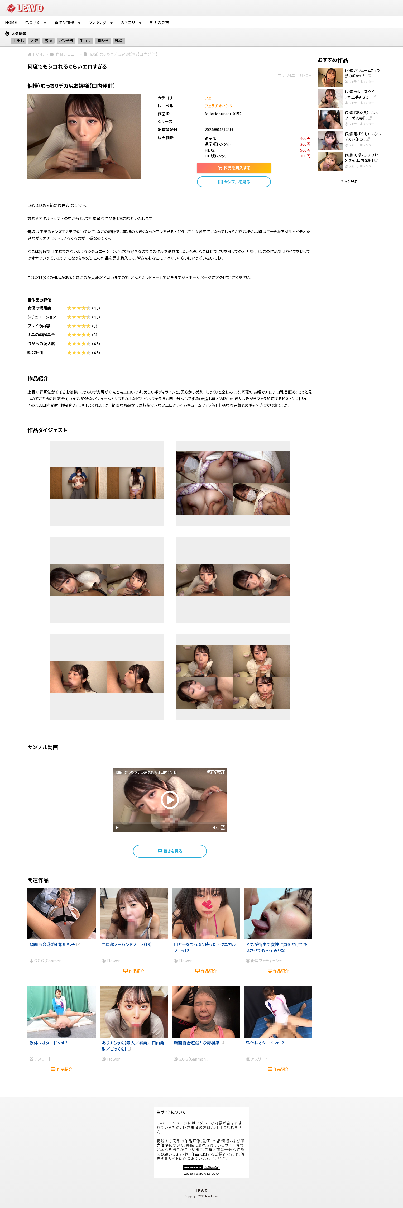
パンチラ (66, 40)
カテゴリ (128, 22)
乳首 (119, 40)
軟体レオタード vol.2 (265, 1042)
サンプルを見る (234, 181)
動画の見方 (159, 22)
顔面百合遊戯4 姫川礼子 (55, 944)
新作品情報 (64, 22)
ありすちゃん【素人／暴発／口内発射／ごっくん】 (133, 1045)
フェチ (210, 98)
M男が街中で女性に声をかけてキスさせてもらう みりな (276, 947)
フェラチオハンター (221, 105)
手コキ (85, 40)
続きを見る (169, 851)
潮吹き (103, 40)
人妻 (34, 40)
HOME (11, 22)
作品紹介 (134, 970)
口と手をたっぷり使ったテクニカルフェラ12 (205, 947)
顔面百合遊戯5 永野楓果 (199, 1042)
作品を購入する (234, 167)
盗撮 (48, 40)
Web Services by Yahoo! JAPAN (201, 1174)
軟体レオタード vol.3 (49, 1042)
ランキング (97, 22)
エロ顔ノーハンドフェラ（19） (127, 944)
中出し (18, 40)
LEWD (202, 1190)
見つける (32, 22)
